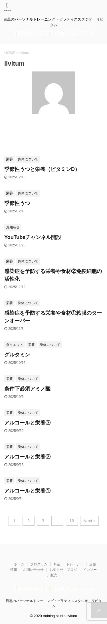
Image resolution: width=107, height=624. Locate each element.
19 (71, 520)
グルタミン (17, 355)
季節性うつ (17, 203)
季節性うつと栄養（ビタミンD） (42, 169)
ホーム (19, 564)
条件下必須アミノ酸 (27, 389)
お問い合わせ (33, 570)
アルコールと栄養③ (27, 423)
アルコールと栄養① (27, 491)
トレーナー (74, 564)
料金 (56, 564)
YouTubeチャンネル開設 (32, 237)
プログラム (38, 564)
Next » (89, 520)
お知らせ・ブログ (63, 570)
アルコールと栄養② (27, 457)
